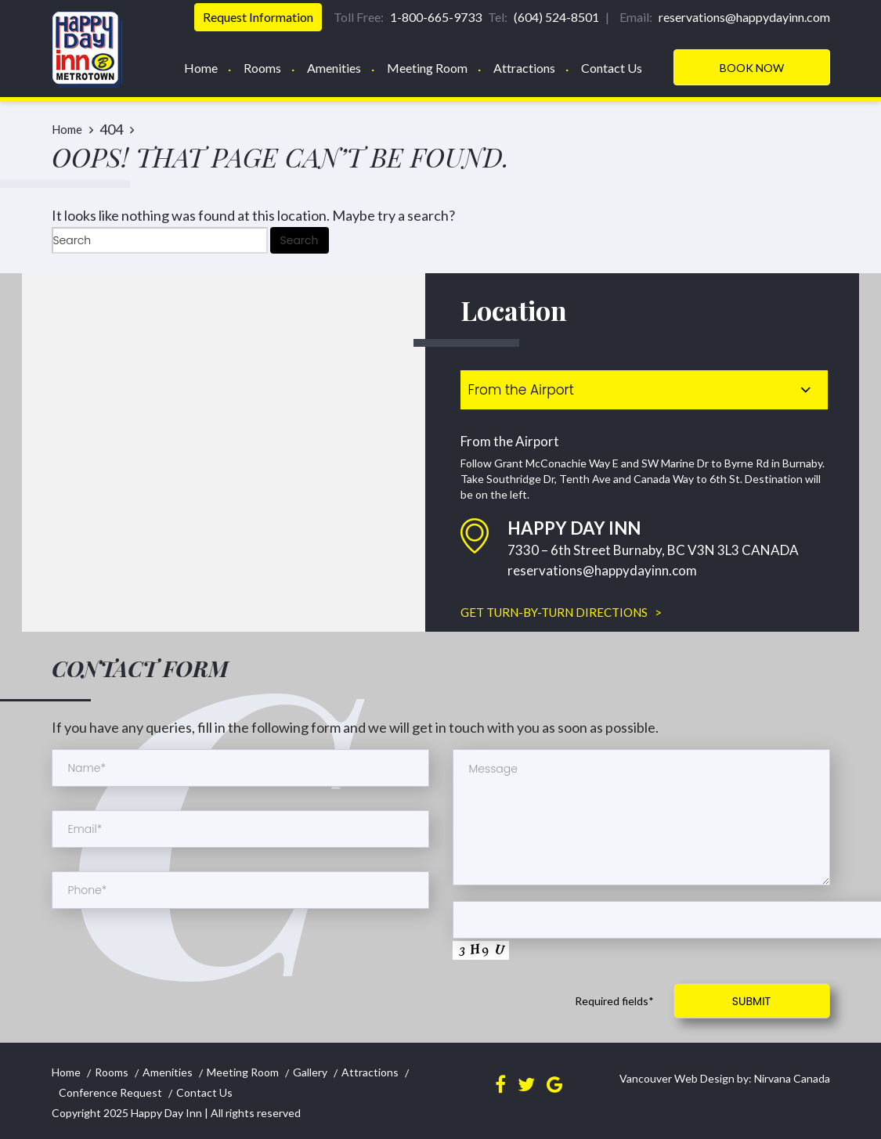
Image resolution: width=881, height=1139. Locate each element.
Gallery (310, 1072)
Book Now (752, 67)
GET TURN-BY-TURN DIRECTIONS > (561, 612)
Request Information (258, 16)
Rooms (262, 67)
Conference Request (110, 1092)
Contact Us (611, 67)
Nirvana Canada (791, 1078)
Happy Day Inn (166, 1112)
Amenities (334, 67)
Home (201, 67)
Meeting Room (427, 67)
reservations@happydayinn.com (602, 570)
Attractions (524, 67)
